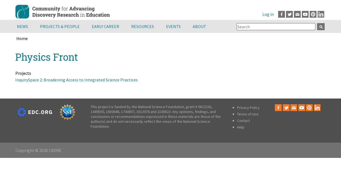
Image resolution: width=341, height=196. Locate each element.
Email (297, 14)
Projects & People (60, 26)
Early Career (105, 26)
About (199, 26)
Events (173, 26)
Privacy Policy (248, 107)
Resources (142, 26)
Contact (243, 120)
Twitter (289, 14)
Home (22, 38)
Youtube (305, 14)
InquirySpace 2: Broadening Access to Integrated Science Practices (76, 79)
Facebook (281, 14)
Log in (268, 14)
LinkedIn (321, 14)
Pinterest (313, 14)
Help (240, 127)
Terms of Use (248, 114)
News (22, 26)
